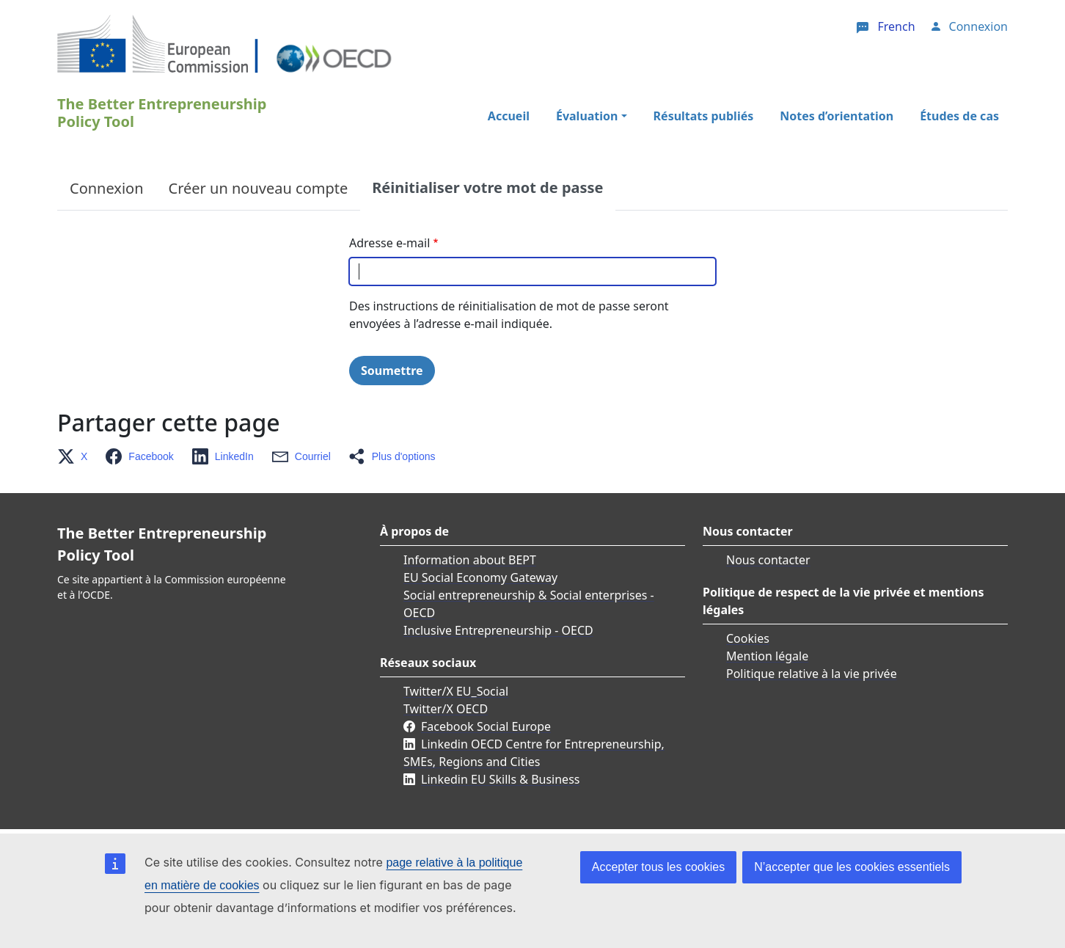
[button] (76, 456)
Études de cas (959, 116)
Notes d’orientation (836, 116)
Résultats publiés (704, 116)
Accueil (509, 116)
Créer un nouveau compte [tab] (258, 188)
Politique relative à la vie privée (811, 674)
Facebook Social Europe (486, 726)
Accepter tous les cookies (658, 867)
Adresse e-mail (389, 243)
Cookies (747, 638)
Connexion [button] (978, 26)
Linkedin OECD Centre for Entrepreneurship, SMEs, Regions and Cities (534, 753)
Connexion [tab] (107, 188)
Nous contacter (768, 560)
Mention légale (767, 656)
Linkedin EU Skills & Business (500, 779)
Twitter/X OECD (445, 709)
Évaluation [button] (587, 116)
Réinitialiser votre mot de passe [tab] (487, 187)
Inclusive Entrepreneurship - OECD (498, 630)
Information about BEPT (469, 560)
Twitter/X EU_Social (455, 691)
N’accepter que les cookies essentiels (852, 867)
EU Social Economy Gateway (480, 577)
